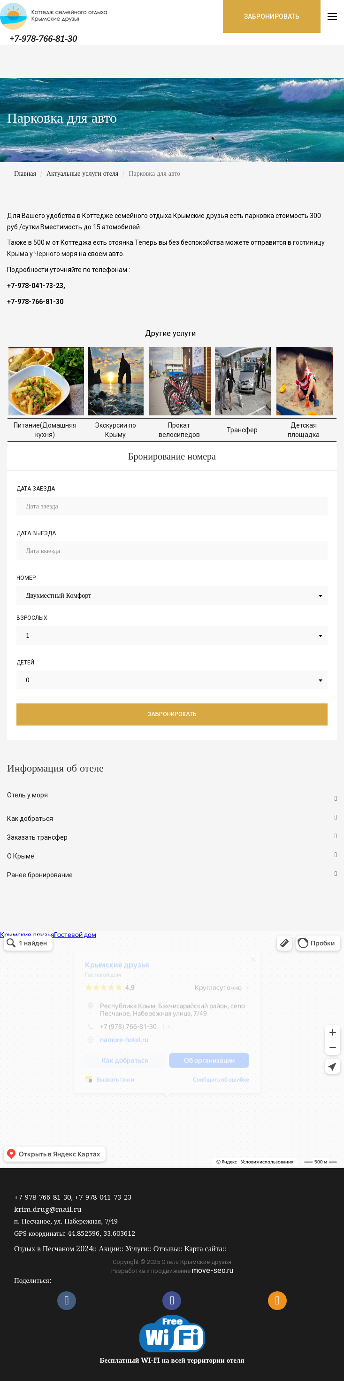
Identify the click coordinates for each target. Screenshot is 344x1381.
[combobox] (172, 595)
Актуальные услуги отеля (82, 173)
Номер (26, 578)
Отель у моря (27, 795)
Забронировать (172, 714)
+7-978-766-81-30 (43, 39)
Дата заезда (35, 488)
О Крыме (20, 856)
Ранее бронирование (40, 875)
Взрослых (31, 618)
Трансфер (243, 430)
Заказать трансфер (37, 837)
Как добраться (30, 818)
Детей (25, 662)
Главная (25, 173)
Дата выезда (36, 533)
